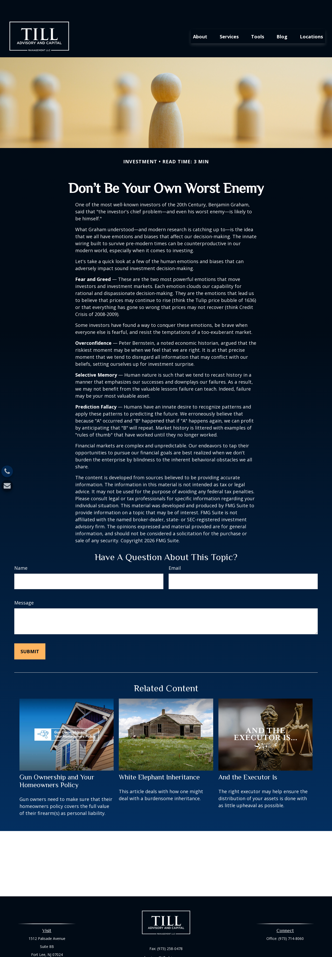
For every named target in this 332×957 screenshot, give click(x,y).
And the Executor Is (247, 762)
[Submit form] (29, 636)
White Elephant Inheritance (159, 762)
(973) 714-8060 (291, 923)
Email (175, 553)
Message (24, 587)
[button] (200, 21)
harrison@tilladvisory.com (166, 942)
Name (20, 553)
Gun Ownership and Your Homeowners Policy (56, 766)
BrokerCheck (219, 951)
